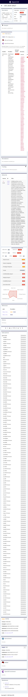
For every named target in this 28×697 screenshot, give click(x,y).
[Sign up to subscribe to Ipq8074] (23, 366)
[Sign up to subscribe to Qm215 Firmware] (23, 493)
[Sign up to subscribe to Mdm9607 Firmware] (23, 392)
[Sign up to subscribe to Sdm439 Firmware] (23, 541)
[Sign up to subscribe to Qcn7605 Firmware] (23, 469)
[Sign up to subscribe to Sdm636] (23, 555)
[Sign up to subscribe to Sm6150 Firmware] (23, 594)
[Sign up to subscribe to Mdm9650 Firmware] (23, 400)
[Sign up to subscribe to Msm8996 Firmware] (23, 436)
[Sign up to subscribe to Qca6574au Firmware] (23, 457)
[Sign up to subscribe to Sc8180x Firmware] (23, 521)
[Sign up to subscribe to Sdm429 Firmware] (23, 533)
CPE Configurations (8, 37)
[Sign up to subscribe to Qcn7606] (23, 471)
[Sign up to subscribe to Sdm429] (23, 531)
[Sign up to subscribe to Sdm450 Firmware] (23, 545)
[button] (1, 5)
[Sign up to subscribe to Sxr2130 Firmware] (23, 614)
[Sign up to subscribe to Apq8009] (23, 337)
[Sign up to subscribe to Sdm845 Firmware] (23, 574)
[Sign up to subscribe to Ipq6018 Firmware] (23, 364)
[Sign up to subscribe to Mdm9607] (23, 390)
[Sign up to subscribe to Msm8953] (23, 430)
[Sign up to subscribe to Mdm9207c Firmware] (23, 388)
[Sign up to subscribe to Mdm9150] (23, 374)
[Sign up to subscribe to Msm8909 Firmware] (23, 408)
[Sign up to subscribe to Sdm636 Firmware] (23, 557)
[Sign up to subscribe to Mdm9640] (23, 394)
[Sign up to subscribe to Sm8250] (23, 604)
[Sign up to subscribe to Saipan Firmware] (23, 513)
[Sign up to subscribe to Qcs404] (23, 475)
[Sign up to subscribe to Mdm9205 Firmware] (23, 380)
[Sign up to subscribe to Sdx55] (23, 588)
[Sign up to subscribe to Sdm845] (23, 572)
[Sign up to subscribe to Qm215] (23, 491)
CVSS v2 (17, 253)
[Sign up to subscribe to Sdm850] (23, 576)
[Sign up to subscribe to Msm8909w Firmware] (23, 412)
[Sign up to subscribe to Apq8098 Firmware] (23, 356)
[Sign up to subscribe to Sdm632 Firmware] (23, 553)
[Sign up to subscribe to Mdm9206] (23, 382)
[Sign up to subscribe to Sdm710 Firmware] (23, 570)
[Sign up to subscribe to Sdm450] (23, 543)
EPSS (13, 256)
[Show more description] (6, 21)
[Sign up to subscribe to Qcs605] (23, 483)
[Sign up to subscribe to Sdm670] (23, 564)
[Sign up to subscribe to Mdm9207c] (23, 386)
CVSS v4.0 (6, 249)
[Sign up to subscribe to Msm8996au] (23, 438)
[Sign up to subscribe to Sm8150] (23, 600)
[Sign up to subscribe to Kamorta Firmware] (23, 372)
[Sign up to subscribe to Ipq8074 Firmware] (23, 368)
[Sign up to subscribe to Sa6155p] (23, 507)
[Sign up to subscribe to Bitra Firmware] (23, 360)
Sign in (3, 169)
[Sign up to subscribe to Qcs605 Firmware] (23, 485)
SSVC (22, 256)
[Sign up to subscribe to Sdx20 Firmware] (23, 582)
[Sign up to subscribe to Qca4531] (23, 450)
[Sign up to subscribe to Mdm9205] (23, 378)
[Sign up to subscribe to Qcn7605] (23, 467)
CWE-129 (7, 683)
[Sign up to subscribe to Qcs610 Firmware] (23, 489)
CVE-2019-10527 (10, 5)
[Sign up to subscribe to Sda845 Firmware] (23, 529)
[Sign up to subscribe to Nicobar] (23, 446)
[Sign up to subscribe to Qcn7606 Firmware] (23, 473)
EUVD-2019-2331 (8, 183)
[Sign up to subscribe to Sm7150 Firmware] (23, 598)
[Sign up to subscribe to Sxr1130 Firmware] (23, 610)
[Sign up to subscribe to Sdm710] (23, 568)
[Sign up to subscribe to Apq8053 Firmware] (23, 347)
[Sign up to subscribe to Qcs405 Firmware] (23, 481)
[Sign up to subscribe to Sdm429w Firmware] (23, 537)
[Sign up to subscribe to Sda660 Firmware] (23, 525)
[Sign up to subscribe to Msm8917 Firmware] (23, 416)
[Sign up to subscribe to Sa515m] (23, 503)
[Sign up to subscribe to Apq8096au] (23, 350)
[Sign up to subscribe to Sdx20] (23, 580)
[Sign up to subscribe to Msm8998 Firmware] (23, 444)
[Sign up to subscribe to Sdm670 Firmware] (23, 566)
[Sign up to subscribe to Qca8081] (23, 459)
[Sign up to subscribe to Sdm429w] (23, 535)
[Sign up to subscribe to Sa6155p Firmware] (23, 509)
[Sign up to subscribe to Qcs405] (23, 479)
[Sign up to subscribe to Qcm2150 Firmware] (23, 465)
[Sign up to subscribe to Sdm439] (23, 539)
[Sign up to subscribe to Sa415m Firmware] (23, 501)
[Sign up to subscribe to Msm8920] (23, 418)
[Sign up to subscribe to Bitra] (23, 358)
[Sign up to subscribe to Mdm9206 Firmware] (23, 384)
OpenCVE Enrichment (8, 43)
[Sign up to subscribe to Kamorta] (23, 370)
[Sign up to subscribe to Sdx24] (23, 584)
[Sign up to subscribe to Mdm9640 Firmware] (23, 396)
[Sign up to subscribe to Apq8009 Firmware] (23, 339)
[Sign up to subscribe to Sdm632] (23, 551)
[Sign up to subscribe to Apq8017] (23, 341)
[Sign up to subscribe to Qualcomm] (23, 335)
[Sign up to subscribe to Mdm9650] (23, 398)
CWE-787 (7, 687)
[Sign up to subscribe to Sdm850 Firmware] (23, 578)
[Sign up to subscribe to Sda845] (23, 527)
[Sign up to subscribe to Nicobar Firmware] (23, 448)
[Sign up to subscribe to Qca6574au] (23, 455)
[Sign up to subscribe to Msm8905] (23, 402)
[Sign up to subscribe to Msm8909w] (23, 410)
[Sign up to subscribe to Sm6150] (23, 592)
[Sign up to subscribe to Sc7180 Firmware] (23, 517)
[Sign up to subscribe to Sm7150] (23, 596)
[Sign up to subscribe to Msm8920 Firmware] (23, 420)
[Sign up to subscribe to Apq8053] (23, 345)
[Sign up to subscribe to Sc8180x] (23, 519)
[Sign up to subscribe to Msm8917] (23, 414)
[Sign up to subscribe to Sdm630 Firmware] (23, 549)
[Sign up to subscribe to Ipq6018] (23, 362)
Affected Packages (7, 40)
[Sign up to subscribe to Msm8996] (23, 434)
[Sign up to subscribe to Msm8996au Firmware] (23, 440)
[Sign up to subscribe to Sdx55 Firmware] (23, 590)
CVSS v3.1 (17, 249)
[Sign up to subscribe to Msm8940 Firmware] (23, 428)
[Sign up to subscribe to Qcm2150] (23, 463)
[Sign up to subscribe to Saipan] (23, 511)
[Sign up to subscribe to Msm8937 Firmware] (23, 424)
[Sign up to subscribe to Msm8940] (23, 426)
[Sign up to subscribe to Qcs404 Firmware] (23, 477)
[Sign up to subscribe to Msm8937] (23, 422)
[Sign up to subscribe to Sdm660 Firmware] (23, 562)
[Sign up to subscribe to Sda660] (23, 523)
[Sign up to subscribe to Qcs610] (23, 487)
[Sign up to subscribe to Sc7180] (23, 515)
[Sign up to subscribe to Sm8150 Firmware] (23, 602)
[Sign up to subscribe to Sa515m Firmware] (23, 505)
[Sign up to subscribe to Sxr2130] (23, 612)
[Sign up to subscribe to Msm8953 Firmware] (23, 432)
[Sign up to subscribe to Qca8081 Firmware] (23, 461)
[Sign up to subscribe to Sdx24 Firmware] (23, 586)
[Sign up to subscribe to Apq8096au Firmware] (23, 352)
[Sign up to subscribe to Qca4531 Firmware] (23, 452)
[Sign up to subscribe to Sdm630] (23, 547)
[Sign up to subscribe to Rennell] (23, 495)
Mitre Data (6, 33)
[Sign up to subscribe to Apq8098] (23, 354)
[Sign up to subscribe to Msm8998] (23, 442)
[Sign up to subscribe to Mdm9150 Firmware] (23, 376)
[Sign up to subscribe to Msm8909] (23, 406)
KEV (4, 256)
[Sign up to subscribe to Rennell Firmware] (23, 497)
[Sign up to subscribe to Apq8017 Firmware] (23, 343)
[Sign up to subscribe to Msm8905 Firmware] (23, 404)
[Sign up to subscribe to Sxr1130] (23, 608)
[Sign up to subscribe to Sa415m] (23, 499)
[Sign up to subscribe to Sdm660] (23, 560)
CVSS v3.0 (6, 253)
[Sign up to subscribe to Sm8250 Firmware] (23, 606)
